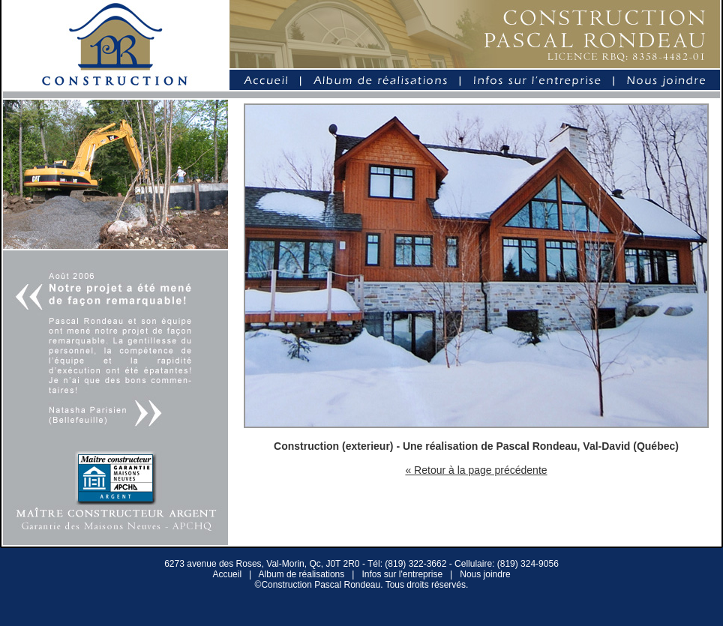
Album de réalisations (302, 574)
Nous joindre (485, 574)
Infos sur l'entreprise (402, 574)
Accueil (227, 574)
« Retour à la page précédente (476, 470)
